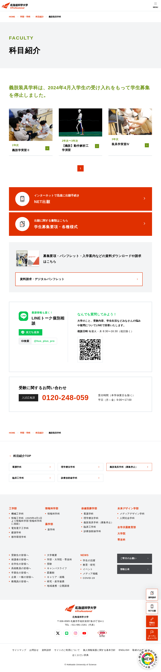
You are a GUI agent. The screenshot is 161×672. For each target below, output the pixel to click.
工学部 (13, 508)
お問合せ (34, 650)
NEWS (84, 555)
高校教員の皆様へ (21, 568)
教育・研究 (89, 564)
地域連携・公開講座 (58, 585)
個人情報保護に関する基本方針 (99, 650)
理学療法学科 (91, 518)
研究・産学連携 (55, 581)
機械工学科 (17, 513)
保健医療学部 (89, 508)
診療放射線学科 (92, 531)
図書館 (50, 572)
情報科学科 (53, 513)
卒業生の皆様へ (20, 572)
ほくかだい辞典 (80, 655)
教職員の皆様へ (20, 581)
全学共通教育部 (126, 527)
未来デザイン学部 (128, 508)
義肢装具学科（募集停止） (99, 522)
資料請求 (46, 650)
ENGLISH (124, 650)
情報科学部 (51, 508)
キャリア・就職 (55, 577)
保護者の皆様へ (20, 559)
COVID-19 (89, 578)
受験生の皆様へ (20, 555)
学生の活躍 (89, 560)
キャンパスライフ (57, 568)
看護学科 (89, 513)
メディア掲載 (90, 573)
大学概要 (52, 555)
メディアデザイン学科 (132, 513)
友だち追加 (30, 332)
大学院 (121, 533)
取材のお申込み (140, 650)
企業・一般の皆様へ (22, 577)
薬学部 (49, 524)
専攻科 (121, 539)
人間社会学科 (127, 518)
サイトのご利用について (67, 650)
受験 (49, 563)
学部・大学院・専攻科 (59, 559)
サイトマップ (19, 650)
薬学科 (51, 529)
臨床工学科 (90, 526)
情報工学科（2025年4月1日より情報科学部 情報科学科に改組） (26, 521)
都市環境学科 (18, 536)
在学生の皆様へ (20, 563)
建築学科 (16, 532)
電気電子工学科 (20, 528)
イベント (88, 569)
